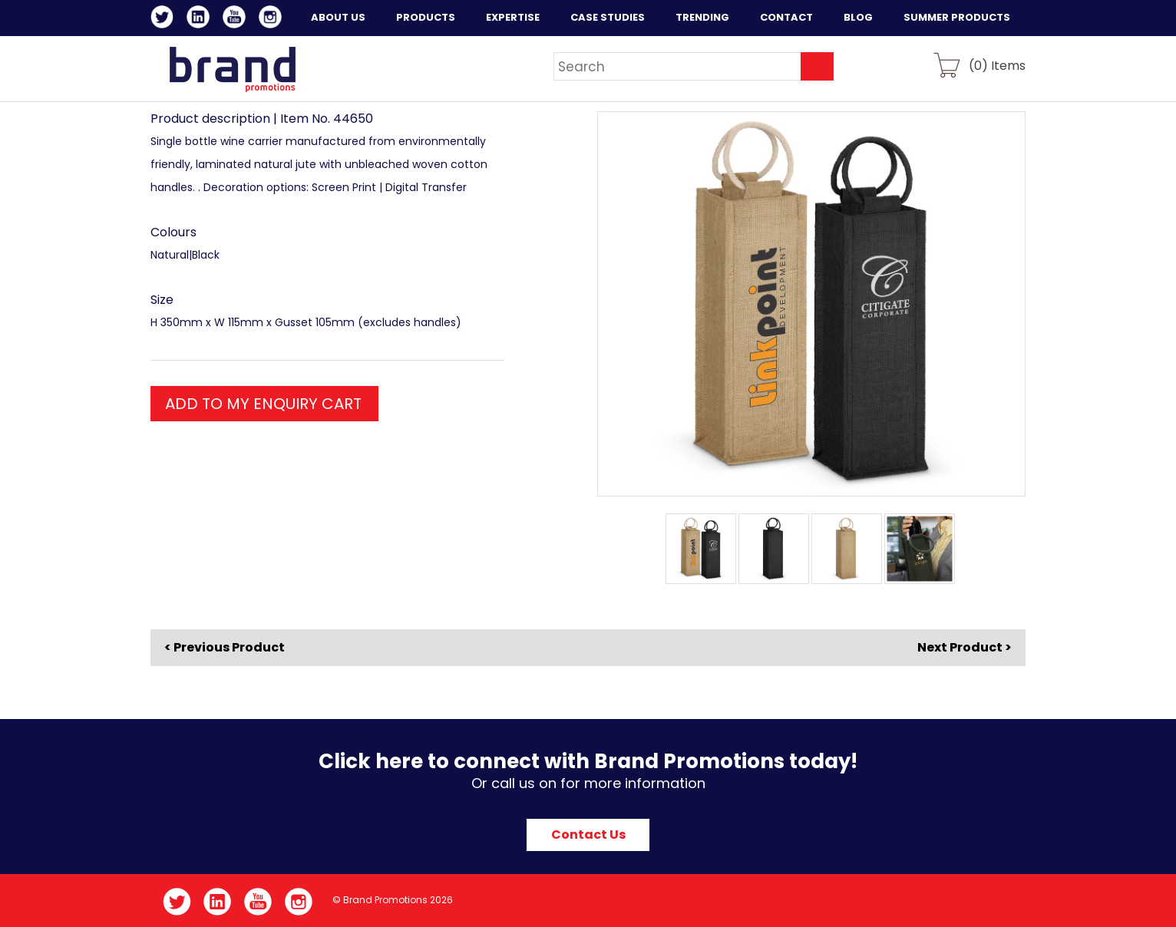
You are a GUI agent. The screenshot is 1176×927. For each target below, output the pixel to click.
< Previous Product (224, 647)
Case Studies (607, 17)
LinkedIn (201, 19)
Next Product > (964, 647)
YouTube (237, 19)
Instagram (273, 19)
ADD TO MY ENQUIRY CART (263, 403)
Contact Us (588, 834)
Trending (702, 17)
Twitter (164, 19)
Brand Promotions (232, 69)
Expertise (513, 17)
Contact (786, 17)
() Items (997, 65)
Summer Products (956, 17)
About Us (338, 17)
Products (425, 17)
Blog (858, 17)
